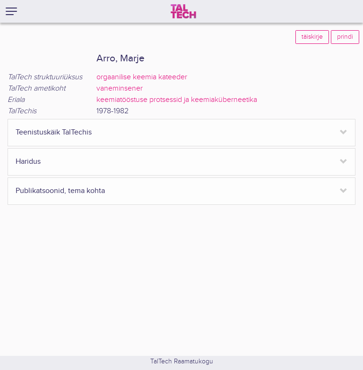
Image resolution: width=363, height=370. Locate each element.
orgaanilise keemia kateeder (141, 77)
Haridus (28, 161)
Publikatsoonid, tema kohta (60, 190)
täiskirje (312, 37)
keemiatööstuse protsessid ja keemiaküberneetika (176, 99)
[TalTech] (183, 11)
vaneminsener (119, 88)
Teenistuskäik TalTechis (54, 132)
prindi (345, 37)
